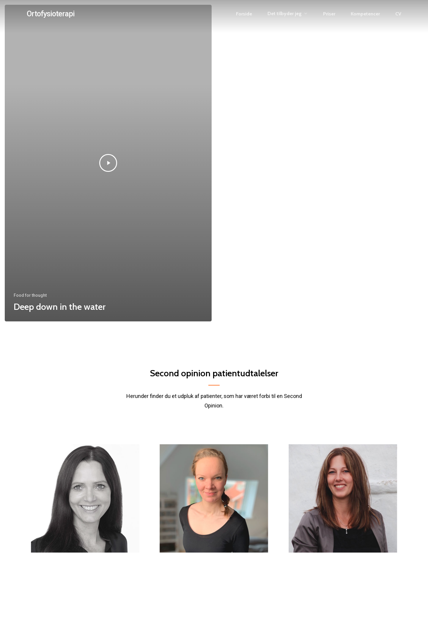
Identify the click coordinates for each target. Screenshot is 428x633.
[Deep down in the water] (108, 163)
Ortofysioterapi (51, 14)
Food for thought (30, 295)
